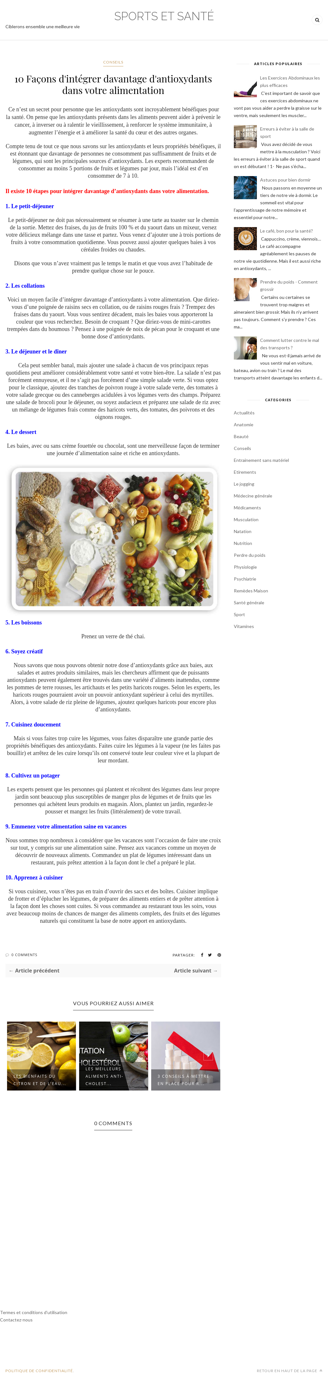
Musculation (246, 519)
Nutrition (243, 543)
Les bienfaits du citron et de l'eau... (39, 1080)
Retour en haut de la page (290, 1370)
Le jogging (244, 484)
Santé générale (249, 602)
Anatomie (243, 424)
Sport (239, 614)
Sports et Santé (164, 16)
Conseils (113, 62)
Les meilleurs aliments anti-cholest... (104, 1076)
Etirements (245, 472)
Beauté (241, 436)
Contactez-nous (16, 1319)
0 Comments (24, 954)
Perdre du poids (250, 555)
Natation (242, 531)
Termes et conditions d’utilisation (33, 1312)
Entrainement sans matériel (261, 460)
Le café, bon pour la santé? (286, 230)
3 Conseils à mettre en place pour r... (183, 1080)
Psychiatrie (245, 579)
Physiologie (245, 567)
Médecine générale (253, 495)
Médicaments (247, 507)
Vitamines (244, 626)
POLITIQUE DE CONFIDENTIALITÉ (39, 1370)
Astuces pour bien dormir (285, 180)
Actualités (244, 412)
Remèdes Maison (251, 590)
